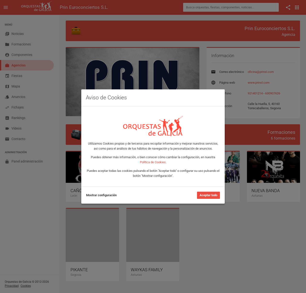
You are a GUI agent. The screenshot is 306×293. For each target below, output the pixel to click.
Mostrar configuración (101, 195)
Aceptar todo (208, 195)
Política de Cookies (153, 162)
